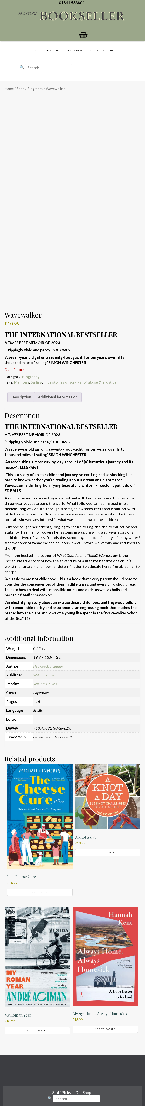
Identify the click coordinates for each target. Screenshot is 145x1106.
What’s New (73, 50)
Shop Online (51, 50)
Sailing (36, 382)
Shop (20, 89)
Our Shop (29, 50)
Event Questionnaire (103, 50)
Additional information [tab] (58, 397)
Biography (35, 89)
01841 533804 (72, 2)
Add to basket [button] (40, 892)
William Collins (45, 675)
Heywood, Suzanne (48, 666)
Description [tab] (21, 397)
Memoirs (21, 382)
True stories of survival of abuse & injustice (80, 382)
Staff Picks (61, 1092)
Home (9, 89)
